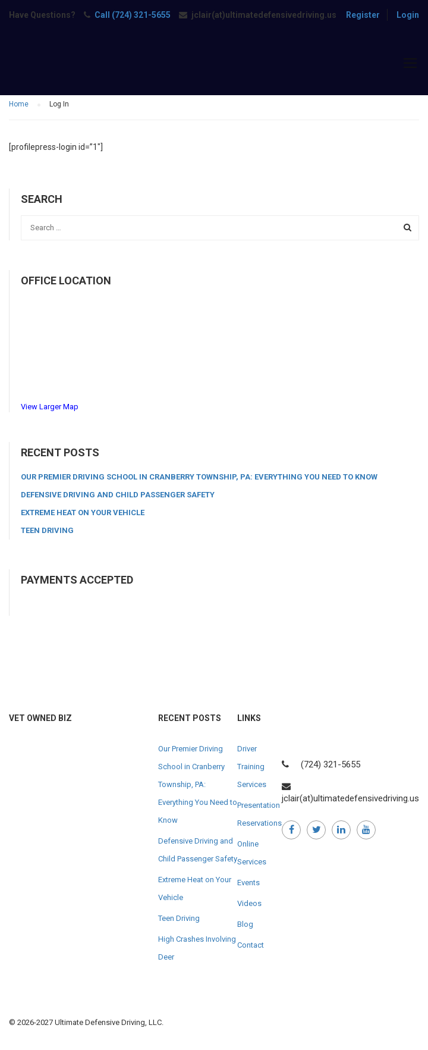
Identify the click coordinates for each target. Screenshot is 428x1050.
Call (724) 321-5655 (133, 15)
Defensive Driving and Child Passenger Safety (118, 494)
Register (363, 15)
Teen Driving (47, 530)
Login (407, 15)
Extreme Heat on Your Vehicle (82, 512)
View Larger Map (49, 406)
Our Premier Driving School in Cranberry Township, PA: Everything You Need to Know (199, 476)
